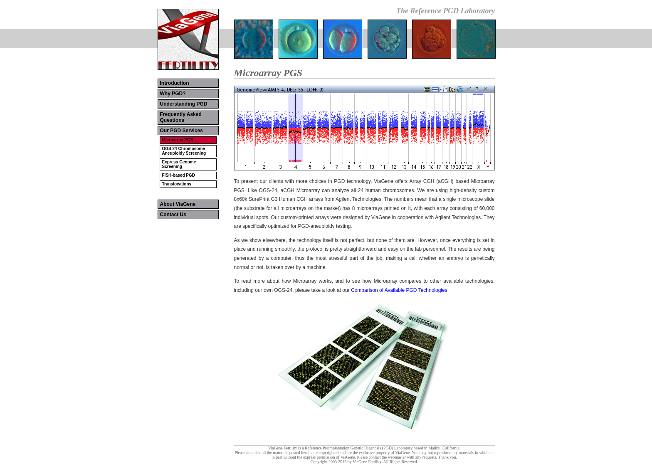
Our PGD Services (181, 130)
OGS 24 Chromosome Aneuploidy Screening (184, 150)
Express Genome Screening (179, 164)
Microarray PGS (177, 140)
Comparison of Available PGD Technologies (399, 290)
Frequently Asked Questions (181, 117)
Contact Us (173, 214)
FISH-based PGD (178, 175)
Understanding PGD (183, 104)
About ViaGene (178, 204)
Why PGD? (173, 93)
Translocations (177, 184)
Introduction (174, 83)
